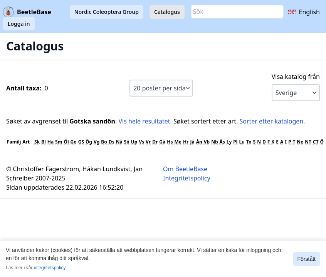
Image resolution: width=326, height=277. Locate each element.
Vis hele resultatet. (144, 121)
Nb (214, 141)
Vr (148, 141)
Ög (89, 141)
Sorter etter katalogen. (272, 121)
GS (81, 141)
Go (74, 141)
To (249, 141)
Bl (43, 141)
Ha (50, 141)
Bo (104, 141)
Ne (300, 141)
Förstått (306, 259)
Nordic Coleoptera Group (106, 11)
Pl (235, 141)
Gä (162, 141)
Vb (207, 141)
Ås (222, 141)
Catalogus (167, 11)
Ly (229, 141)
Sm (58, 141)
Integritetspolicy (186, 178)
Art (26, 141)
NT (308, 141)
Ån (199, 141)
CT (316, 141)
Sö (126, 141)
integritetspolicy (50, 267)
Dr (155, 141)
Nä (119, 141)
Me (177, 141)
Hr (186, 141)
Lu (242, 141)
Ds (111, 141)
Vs (141, 141)
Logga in (19, 23)
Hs (170, 141)
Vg (96, 141)
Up (134, 141)
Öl (66, 141)
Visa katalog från (296, 76)
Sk (37, 141)
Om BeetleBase (185, 169)
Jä (192, 141)
